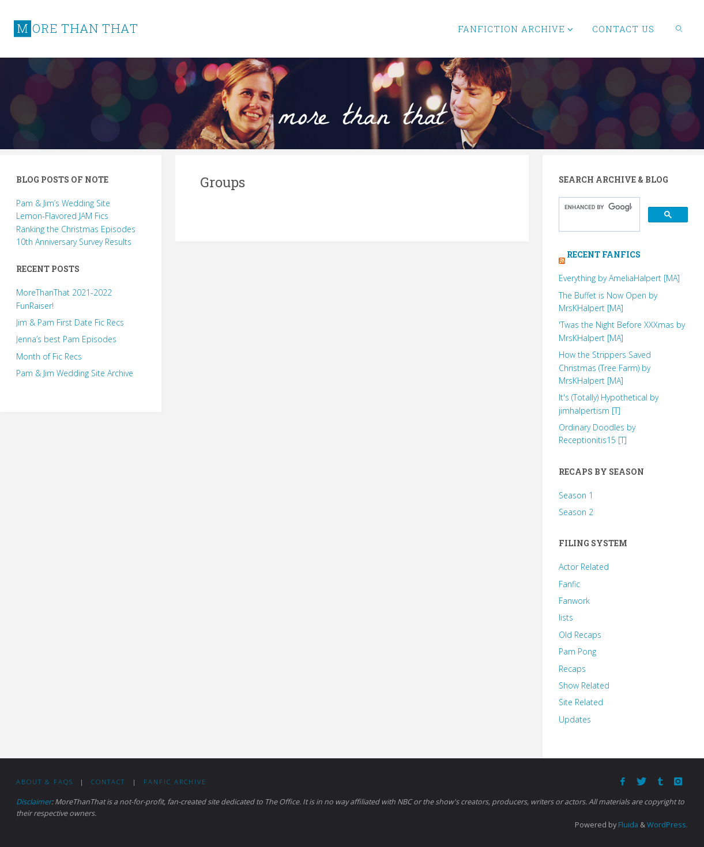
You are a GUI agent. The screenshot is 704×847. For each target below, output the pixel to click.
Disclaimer (33, 802)
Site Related (581, 702)
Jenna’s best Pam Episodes (66, 339)
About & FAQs (44, 781)
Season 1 (576, 495)
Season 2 (576, 511)
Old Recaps (580, 634)
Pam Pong (577, 651)
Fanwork (574, 600)
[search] (598, 207)
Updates (575, 719)
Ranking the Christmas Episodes (75, 229)
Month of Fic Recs (49, 356)
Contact (108, 781)
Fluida (627, 825)
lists (566, 617)
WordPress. (667, 825)
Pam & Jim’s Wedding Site (63, 203)
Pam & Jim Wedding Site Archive (74, 373)
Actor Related (584, 566)
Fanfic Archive (175, 781)
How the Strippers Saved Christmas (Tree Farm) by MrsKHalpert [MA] (605, 367)
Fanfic (569, 583)
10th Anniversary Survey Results (73, 241)
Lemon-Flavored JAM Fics (62, 215)
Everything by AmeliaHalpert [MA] (619, 278)
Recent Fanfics (604, 254)
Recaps (572, 668)
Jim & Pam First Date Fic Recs (70, 322)
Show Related (584, 685)
